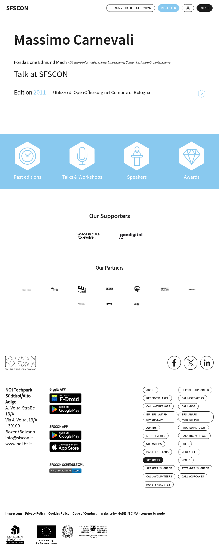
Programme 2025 (194, 427)
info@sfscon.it (19, 437)
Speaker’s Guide (159, 467)
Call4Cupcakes (193, 476)
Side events (155, 435)
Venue (186, 459)
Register (167, 8)
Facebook (173, 362)
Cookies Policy (58, 512)
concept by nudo (153, 512)
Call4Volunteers (159, 476)
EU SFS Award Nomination (156, 416)
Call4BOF (188, 405)
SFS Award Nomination (190, 416)
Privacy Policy (35, 512)
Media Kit (189, 451)
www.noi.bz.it (18, 443)
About (150, 389)
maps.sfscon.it (158, 484)
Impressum (13, 512)
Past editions (27, 161)
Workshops (154, 443)
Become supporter (195, 389)
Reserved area (157, 397)
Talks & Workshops (82, 161)
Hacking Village (194, 435)
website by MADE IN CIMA (119, 512)
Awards (192, 161)
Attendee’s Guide (195, 467)
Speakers (137, 161)
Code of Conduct (85, 512)
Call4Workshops (158, 405)
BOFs (185, 443)
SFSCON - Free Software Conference (17, 8)
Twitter (190, 362)
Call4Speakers (193, 397)
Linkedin (207, 362)
